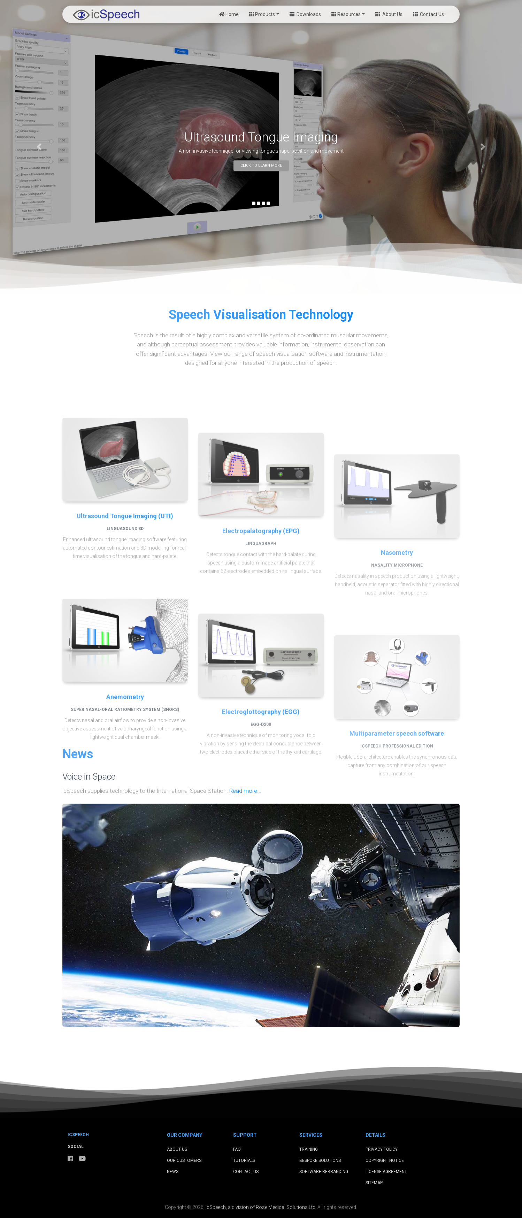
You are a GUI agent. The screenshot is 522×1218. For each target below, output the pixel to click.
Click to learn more (261, 165)
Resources (346, 14)
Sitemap (374, 1182)
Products (262, 14)
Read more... (245, 790)
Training (308, 1149)
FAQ (237, 1149)
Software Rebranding (323, 1171)
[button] (39, 147)
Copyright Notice (385, 1160)
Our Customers (184, 1160)
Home (229, 14)
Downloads (305, 14)
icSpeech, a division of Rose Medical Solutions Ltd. (261, 1207)
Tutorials (244, 1160)
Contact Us (428, 14)
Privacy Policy (382, 1149)
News (172, 1171)
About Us (388, 14)
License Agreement (386, 1171)
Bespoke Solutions (320, 1160)
